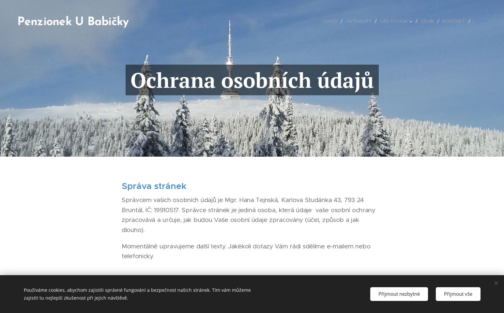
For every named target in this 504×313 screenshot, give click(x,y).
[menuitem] (332, 21)
